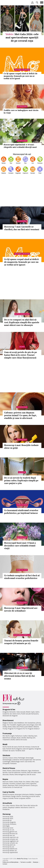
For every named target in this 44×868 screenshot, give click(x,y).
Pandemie (6, 809)
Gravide (11, 798)
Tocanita (12, 783)
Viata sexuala (20, 712)
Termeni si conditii (25, 862)
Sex (11, 714)
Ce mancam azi (17, 787)
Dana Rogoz (30, 725)
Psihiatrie (13, 763)
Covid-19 (31, 807)
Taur (11, 163)
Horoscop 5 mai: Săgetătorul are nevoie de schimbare (20, 609)
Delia (14, 727)
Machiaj (31, 736)
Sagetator (18, 173)
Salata (28, 782)
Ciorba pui (33, 785)
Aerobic (5, 772)
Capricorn (25, 173)
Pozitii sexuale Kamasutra (30, 714)
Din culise (6, 805)
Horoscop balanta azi (10, 849)
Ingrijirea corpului (22, 635)
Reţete (5, 779)
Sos (24, 782)
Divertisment (8, 720)
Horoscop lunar (8, 828)
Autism (28, 798)
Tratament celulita (9, 740)
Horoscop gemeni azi (10, 832)
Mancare (6, 782)
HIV (33, 762)
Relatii (28, 712)
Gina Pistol (20, 727)
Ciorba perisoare (24, 785)
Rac (25, 163)
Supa (37, 782)
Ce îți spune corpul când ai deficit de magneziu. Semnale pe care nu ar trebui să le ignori (21, 262)
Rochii (8, 736)
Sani (35, 736)
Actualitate (7, 803)
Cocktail (18, 783)
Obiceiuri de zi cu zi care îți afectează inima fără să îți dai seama (19, 676)
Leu (33, 163)
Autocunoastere (22, 314)
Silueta (11, 774)
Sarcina (5, 758)
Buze (18, 738)
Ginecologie (22, 505)
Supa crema (26, 783)
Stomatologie (7, 760)
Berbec (4, 163)
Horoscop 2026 (8, 816)
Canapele (37, 794)
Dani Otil (38, 725)
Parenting (25, 796)
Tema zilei (26, 805)
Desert (5, 785)
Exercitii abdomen (14, 772)
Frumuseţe (7, 733)
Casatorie (6, 714)
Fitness (9, 771)
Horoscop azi (7, 820)
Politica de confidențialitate (10, 862)
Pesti (40, 173)
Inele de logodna (28, 749)
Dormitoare (7, 796)
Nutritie (22, 472)
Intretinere (35, 771)
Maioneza (11, 785)
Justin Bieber (28, 727)
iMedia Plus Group (22, 858)
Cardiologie (22, 407)
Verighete (37, 749)
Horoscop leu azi (8, 847)
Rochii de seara (12, 747)
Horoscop (7, 814)
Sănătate (6, 755)
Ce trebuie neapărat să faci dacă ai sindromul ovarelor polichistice (22, 577)
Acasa (22, 346)
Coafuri (25, 736)
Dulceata (6, 783)
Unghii (12, 736)
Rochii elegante (17, 749)
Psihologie (21, 758)
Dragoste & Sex (9, 709)
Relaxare (24, 771)
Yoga (29, 771)
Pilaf (16, 785)
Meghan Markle (8, 723)
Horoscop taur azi (9, 835)
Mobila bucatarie (8, 794)
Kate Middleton (19, 723)
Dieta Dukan (16, 771)
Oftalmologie (15, 762)
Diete (4, 771)
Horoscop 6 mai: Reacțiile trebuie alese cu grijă (21, 446)
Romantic (12, 712)
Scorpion (10, 173)
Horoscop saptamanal (10, 852)
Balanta (4, 173)
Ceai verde (28, 762)
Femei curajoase (19, 798)
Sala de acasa (31, 774)
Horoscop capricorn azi (10, 837)
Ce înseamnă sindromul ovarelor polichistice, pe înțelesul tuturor (21, 511)
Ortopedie (6, 763)
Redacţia (35, 862)
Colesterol (15, 760)
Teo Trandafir (11, 725)
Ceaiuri (10, 758)
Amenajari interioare (22, 794)
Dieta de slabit (32, 772)
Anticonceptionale (26, 760)
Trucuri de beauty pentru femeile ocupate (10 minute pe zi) (21, 642)
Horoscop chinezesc (9, 824)
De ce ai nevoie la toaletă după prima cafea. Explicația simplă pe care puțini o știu (21, 480)
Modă (5, 744)
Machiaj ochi (31, 738)
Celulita (23, 738)
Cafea (32, 782)
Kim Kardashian (30, 723)
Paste (11, 782)
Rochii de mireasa (24, 747)
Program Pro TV (21, 729)
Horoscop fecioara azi (10, 833)
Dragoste (6, 712)
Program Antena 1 (34, 729)
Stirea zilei (19, 805)
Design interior (16, 796)
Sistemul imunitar (22, 254)
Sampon (14, 738)
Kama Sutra (16, 714)
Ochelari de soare (9, 751)
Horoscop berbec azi (10, 851)
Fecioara (40, 163)
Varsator (32, 173)
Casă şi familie (9, 792)
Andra (10, 727)
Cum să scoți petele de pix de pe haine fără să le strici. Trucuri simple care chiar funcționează (20, 355)
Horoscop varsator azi (10, 843)
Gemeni (18, 163)
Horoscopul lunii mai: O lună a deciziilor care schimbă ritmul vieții (20, 545)
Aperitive (33, 783)
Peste (20, 782)
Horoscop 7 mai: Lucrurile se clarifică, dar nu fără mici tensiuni (21, 228)
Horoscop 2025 (8, 818)
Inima (15, 758)
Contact (5, 864)
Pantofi (8, 749)
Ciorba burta (7, 787)
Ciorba (15, 782)
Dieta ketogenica (20, 774)
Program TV (12, 729)
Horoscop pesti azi (9, 845)
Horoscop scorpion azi (10, 839)
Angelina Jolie (21, 725)
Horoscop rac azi (8, 830)
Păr (4, 736)
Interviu (12, 805)
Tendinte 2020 (20, 751)
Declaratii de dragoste (10, 716)
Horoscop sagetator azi (10, 841)
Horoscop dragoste (9, 822)
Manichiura (6, 738)
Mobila (31, 794)
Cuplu (33, 712)
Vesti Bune (24, 807)
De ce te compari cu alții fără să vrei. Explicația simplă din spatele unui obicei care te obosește (21, 322)
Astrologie (22, 221)
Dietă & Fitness (9, 768)
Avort (22, 762)
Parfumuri (18, 736)
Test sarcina (37, 760)
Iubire (37, 712)
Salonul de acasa (21, 740)
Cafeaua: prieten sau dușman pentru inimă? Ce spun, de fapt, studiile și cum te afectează (20, 415)
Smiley (5, 727)
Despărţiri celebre (14, 807)
